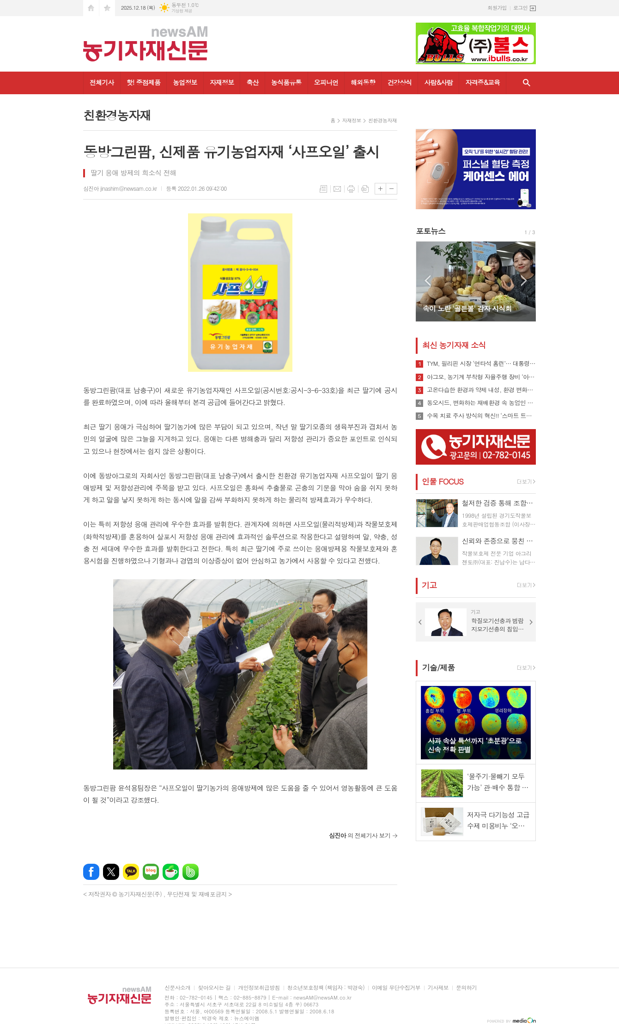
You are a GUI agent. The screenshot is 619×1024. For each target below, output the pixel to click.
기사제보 (438, 987)
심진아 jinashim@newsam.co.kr (120, 188)
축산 (252, 82)
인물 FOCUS (442, 481)
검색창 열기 (526, 83)
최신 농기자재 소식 (453, 345)
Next (524, 280)
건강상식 (400, 82)
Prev (427, 280)
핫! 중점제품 (143, 82)
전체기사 (102, 82)
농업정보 (185, 82)
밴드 (190, 872)
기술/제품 (438, 667)
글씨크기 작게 (391, 188)
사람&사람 (438, 82)
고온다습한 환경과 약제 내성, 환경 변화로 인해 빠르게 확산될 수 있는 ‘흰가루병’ (481, 390)
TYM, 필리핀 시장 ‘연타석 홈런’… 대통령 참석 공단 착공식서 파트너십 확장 (481, 363)
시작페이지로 (91, 8)
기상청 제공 (181, 11)
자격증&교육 (482, 82)
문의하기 (466, 987)
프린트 (351, 189)
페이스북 (91, 872)
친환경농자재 (382, 120)
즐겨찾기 (107, 8)
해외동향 (363, 82)
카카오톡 (131, 872)
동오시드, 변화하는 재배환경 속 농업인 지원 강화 (481, 403)
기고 (429, 585)
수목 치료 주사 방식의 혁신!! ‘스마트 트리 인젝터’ (481, 416)
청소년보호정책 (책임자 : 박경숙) (325, 987)
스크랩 (365, 189)
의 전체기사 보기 (359, 835)
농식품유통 (286, 82)
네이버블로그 (151, 872)
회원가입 (497, 7)
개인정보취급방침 (258, 987)
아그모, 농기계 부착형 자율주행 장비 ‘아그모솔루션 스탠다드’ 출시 (481, 377)
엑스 (111, 872)
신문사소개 (177, 987)
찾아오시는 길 (214, 987)
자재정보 (222, 82)
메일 (337, 189)
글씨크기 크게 (380, 188)
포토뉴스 (430, 230)
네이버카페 (171, 872)
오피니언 (326, 82)
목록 (323, 189)
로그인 (520, 7)
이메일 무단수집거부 (396, 987)
